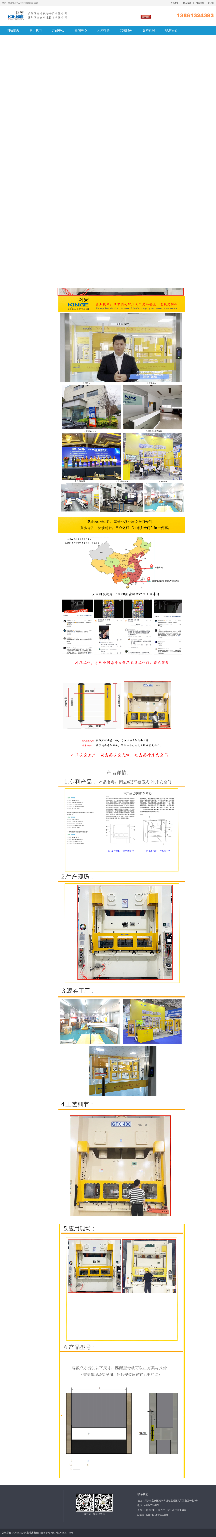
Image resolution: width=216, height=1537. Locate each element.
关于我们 (36, 30)
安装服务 (126, 30)
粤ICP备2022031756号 (62, 1532)
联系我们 (171, 30)
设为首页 (175, 3)
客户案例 (149, 30)
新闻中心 (81, 30)
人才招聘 (103, 30)
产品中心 (58, 30)
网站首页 (13, 30)
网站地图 (200, 3)
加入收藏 (187, 3)
